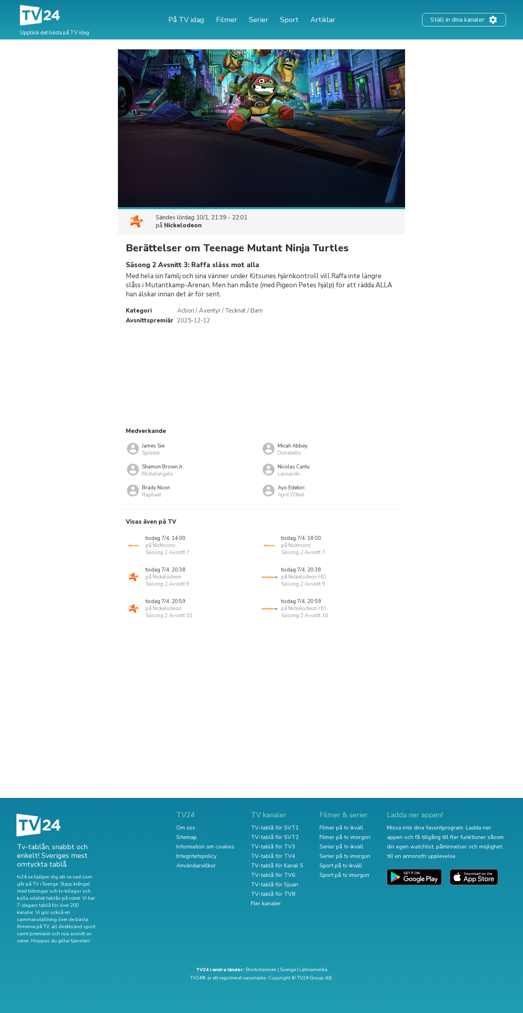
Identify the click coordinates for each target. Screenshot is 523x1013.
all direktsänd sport (73, 926)
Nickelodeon (183, 225)
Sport (289, 19)
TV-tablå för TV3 (273, 846)
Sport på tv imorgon (344, 875)
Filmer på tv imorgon (344, 837)
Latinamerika (313, 969)
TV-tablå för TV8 (273, 894)
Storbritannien (260, 969)
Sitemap (186, 837)
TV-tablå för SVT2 (275, 837)
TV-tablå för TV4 (273, 856)
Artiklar (322, 19)
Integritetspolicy (196, 856)
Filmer (226, 19)
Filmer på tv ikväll (341, 827)
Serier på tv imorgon (344, 856)
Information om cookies (205, 846)
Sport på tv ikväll (340, 865)
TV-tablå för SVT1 (275, 827)
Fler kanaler (266, 903)
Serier (258, 19)
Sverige (288, 969)
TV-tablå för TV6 (273, 875)
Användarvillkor (196, 865)
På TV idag (186, 19)
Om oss (185, 827)
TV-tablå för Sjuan (274, 884)
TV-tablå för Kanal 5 (277, 865)
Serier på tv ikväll (341, 846)
